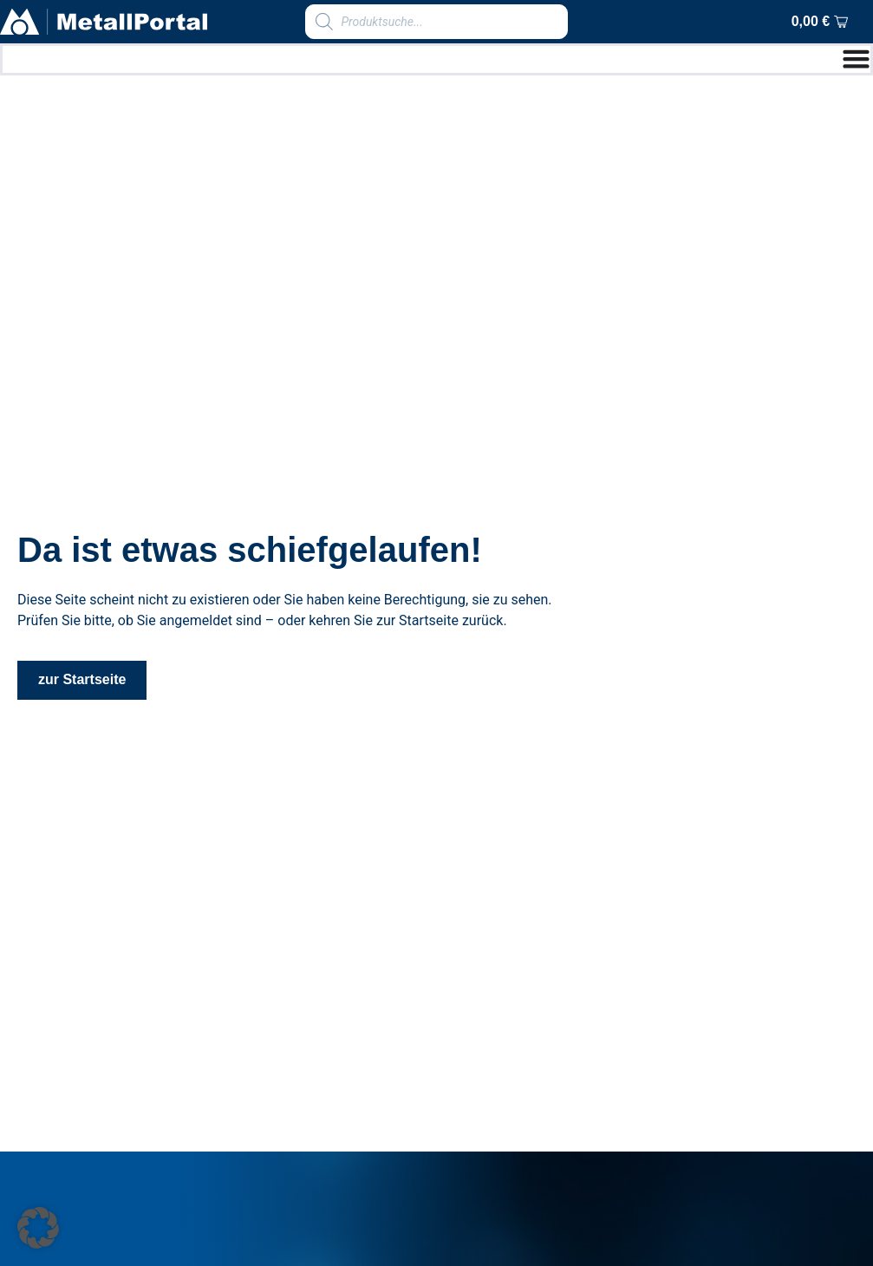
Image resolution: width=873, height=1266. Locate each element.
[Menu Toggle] (856, 58)
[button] (38, 1228)
